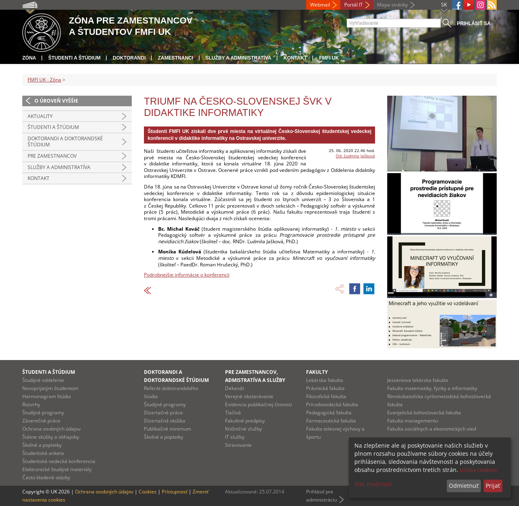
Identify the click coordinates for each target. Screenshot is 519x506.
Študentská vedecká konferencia (58, 461)
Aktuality (40, 116)
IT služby (234, 436)
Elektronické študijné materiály (57, 469)
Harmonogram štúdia (46, 396)
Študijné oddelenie (43, 380)
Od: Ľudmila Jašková (355, 156)
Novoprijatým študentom (50, 388)
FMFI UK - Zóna (44, 79)
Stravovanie (238, 445)
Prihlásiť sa (474, 23)
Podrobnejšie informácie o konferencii (186, 274)
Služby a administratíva (239, 58)
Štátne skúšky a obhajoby (50, 436)
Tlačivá (233, 412)
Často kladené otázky (46, 477)
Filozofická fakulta (326, 396)
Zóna (29, 58)
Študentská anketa (43, 453)
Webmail (320, 4)
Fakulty (317, 372)
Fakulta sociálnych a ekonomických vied (431, 428)
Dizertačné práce (163, 412)
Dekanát (234, 388)
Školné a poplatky (42, 445)
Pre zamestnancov (52, 155)
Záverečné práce (41, 420)
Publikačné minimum (167, 428)
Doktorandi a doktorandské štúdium (65, 141)
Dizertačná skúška (164, 420)
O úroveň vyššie (56, 100)
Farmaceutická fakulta (331, 420)
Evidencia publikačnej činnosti (258, 404)
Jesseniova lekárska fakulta (417, 380)
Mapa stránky (392, 4)
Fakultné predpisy (245, 420)
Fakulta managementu (412, 420)
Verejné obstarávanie (249, 396)
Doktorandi (129, 58)
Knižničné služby (243, 428)
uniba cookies (478, 470)
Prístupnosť (174, 491)
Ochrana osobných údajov (51, 428)
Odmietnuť (463, 485)
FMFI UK (329, 58)
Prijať (493, 485)
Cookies (148, 491)
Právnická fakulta (325, 388)
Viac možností (373, 484)
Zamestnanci (175, 58)
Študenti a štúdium (74, 58)
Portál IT (353, 4)
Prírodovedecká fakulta (332, 404)
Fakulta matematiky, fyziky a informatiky (432, 388)
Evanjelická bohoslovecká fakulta (424, 412)
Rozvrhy (31, 404)
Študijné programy (43, 412)
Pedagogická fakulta (329, 412)
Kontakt (295, 58)
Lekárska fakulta (324, 380)
